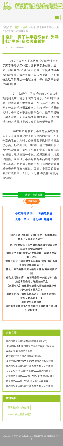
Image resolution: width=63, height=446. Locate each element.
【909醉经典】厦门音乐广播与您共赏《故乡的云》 (32, 346)
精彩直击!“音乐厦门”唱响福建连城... (24, 356)
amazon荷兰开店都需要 (20, 414)
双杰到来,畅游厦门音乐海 (19, 351)
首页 (17, 27)
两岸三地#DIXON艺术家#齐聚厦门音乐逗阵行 (29, 361)
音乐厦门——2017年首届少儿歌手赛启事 (27, 381)
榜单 (25, 27)
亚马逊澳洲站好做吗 (18, 407)
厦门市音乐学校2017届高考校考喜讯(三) (26, 341)
